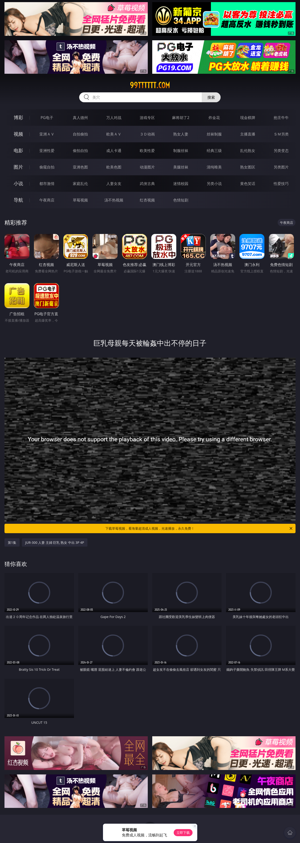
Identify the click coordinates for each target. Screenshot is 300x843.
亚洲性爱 (46, 150)
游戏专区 (147, 117)
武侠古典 (147, 183)
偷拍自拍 (80, 150)
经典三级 (214, 150)
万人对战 (113, 117)
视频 (18, 134)
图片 (18, 167)
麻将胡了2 (180, 117)
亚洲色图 (80, 167)
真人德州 (80, 117)
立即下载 (183, 832)
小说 (18, 183)
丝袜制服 (214, 134)
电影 (18, 150)
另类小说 (214, 183)
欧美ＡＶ (113, 134)
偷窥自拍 (46, 167)
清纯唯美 (214, 167)
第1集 (12, 542)
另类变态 (281, 150)
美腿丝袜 (180, 167)
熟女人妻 (180, 134)
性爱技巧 (281, 183)
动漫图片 (147, 167)
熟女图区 (247, 167)
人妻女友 (113, 183)
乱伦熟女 (247, 150)
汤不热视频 (113, 200)
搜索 (211, 97)
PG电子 (47, 117)
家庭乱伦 (80, 183)
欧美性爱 (147, 150)
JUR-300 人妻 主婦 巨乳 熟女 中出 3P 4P (54, 542)
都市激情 (46, 183)
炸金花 (214, 117)
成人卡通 (113, 150)
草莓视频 (80, 200)
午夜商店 (46, 200)
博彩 (18, 117)
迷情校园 (180, 183)
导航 (18, 200)
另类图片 (281, 167)
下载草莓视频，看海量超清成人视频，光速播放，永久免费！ (199, 528)
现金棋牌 (247, 117)
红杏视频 (147, 200)
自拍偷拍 (80, 134)
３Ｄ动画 (147, 134)
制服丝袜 (180, 150)
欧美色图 (113, 167)
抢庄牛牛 (281, 117)
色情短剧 (180, 200)
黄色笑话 (247, 183)
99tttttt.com (150, 85)
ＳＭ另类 (281, 134)
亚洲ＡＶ (46, 134)
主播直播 (247, 134)
